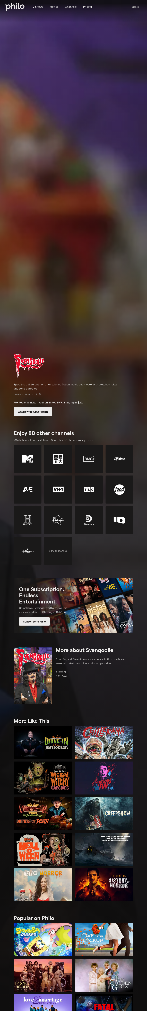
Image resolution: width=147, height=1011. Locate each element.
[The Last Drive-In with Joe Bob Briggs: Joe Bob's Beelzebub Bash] (104, 849)
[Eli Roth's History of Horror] (104, 884)
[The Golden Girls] (104, 975)
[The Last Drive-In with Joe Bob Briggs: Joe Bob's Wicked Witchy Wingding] (43, 778)
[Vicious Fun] (104, 778)
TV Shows (37, 6)
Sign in (135, 6)
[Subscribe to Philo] (73, 605)
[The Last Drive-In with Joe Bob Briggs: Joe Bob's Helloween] (43, 849)
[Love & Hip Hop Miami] (43, 975)
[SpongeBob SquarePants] (43, 939)
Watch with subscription (33, 411)
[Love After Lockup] (104, 939)
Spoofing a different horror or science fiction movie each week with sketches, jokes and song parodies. (65, 386)
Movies (54, 6)
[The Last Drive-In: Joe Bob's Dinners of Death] (43, 813)
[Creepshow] (104, 813)
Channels (70, 6)
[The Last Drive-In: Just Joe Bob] (43, 742)
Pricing (87, 6)
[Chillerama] (104, 742)
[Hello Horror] (43, 884)
